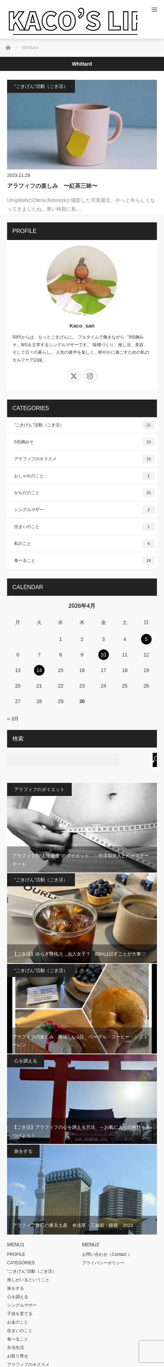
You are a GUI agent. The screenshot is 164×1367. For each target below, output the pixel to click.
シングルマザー (84, 509)
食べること (84, 560)
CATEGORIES (21, 1262)
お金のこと (17, 1322)
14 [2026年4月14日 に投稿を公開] (39, 670)
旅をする (23, 1151)
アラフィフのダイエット (39, 789)
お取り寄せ (17, 1356)
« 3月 (13, 718)
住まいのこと (84, 526)
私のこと (84, 543)
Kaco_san (82, 326)
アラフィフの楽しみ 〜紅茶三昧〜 (52, 186)
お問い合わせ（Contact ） (107, 1254)
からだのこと (84, 492)
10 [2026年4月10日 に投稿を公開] (103, 655)
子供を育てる (20, 1313)
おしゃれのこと (84, 476)
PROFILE (16, 1254)
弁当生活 (15, 1347)
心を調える (25, 1060)
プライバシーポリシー (103, 1262)
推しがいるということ (28, 1279)
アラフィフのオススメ (84, 459)
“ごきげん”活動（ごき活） (32, 1271)
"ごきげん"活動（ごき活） (41, 86)
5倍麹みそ (84, 442)
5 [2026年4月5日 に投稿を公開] (146, 639)
